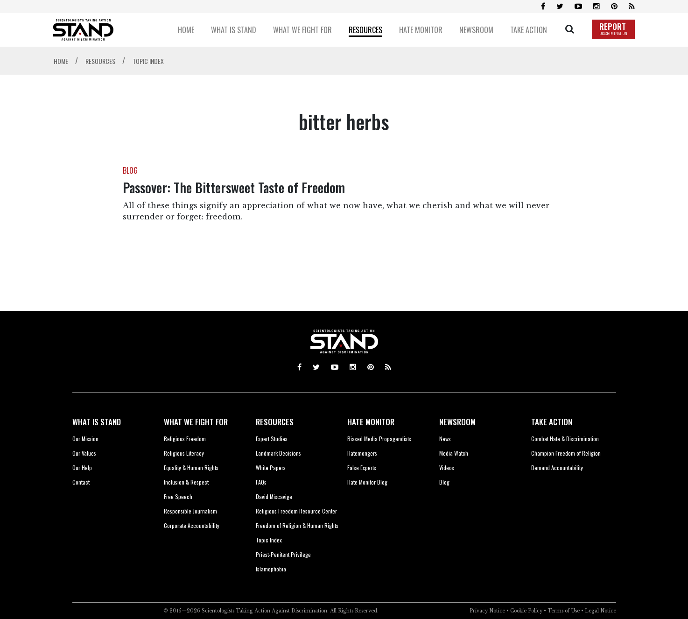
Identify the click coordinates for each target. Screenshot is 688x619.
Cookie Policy (526, 611)
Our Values (84, 453)
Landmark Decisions (278, 453)
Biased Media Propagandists (379, 439)
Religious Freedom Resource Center (296, 511)
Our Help (82, 467)
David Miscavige (274, 496)
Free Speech (178, 496)
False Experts (361, 467)
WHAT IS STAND (96, 422)
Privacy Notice (487, 611)
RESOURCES (275, 422)
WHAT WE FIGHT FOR (196, 422)
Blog (444, 482)
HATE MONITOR (370, 422)
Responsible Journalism (190, 511)
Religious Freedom (185, 439)
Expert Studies (272, 439)
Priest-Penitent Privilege (283, 554)
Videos (446, 467)
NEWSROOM (457, 422)
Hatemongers (362, 453)
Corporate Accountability (191, 525)
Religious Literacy (184, 453)
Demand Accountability (557, 467)
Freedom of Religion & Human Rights (297, 525)
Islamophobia (271, 569)
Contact (81, 482)
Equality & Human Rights (191, 467)
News (445, 439)
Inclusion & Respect (186, 482)
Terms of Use (564, 611)
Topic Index (269, 540)
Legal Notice (600, 611)
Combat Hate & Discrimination (565, 439)
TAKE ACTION (551, 422)
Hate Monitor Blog (367, 482)
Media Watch (453, 453)
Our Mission (85, 439)
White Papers (271, 467)
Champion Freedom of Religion (566, 453)
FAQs (261, 482)
